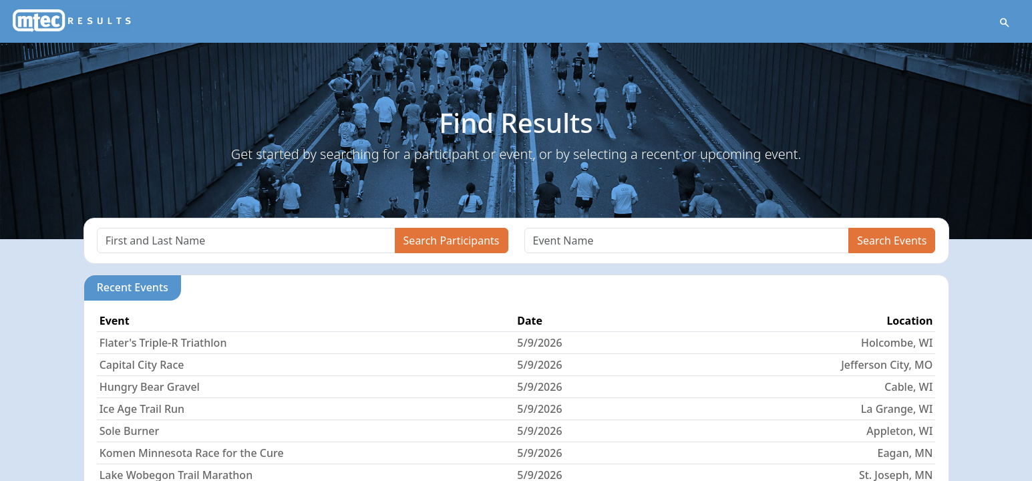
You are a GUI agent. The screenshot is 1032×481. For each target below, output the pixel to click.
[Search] (246, 240)
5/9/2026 (539, 342)
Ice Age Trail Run (142, 409)
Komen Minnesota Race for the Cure (192, 453)
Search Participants (451, 240)
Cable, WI (908, 386)
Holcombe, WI (896, 342)
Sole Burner (130, 431)
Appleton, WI (899, 431)
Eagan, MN (905, 453)
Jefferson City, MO (886, 364)
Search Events (891, 240)
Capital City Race (142, 364)
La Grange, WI (896, 409)
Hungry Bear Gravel (150, 386)
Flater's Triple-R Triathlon (163, 342)
